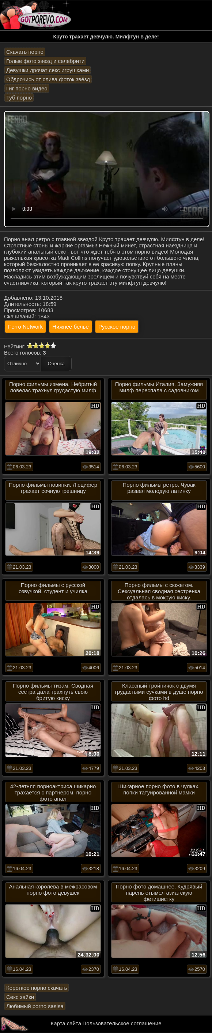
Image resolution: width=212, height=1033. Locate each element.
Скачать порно (24, 52)
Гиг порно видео (27, 88)
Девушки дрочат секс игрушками (47, 70)
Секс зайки (20, 997)
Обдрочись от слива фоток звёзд (48, 79)
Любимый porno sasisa (35, 1006)
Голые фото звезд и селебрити (45, 61)
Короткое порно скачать (36, 988)
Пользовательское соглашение (121, 1023)
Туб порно (19, 97)
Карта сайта (66, 1023)
